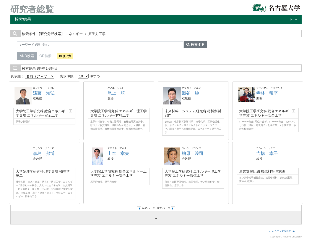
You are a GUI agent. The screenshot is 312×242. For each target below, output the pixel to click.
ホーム (293, 19)
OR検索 (45, 55)
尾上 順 (116, 93)
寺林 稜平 (267, 93)
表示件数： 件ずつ (80, 76)
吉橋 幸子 (267, 153)
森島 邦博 (44, 153)
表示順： (32, 76)
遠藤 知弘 (44, 93)
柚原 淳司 (192, 153)
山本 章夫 (118, 153)
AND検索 (27, 55)
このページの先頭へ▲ (282, 230)
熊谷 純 (190, 93)
